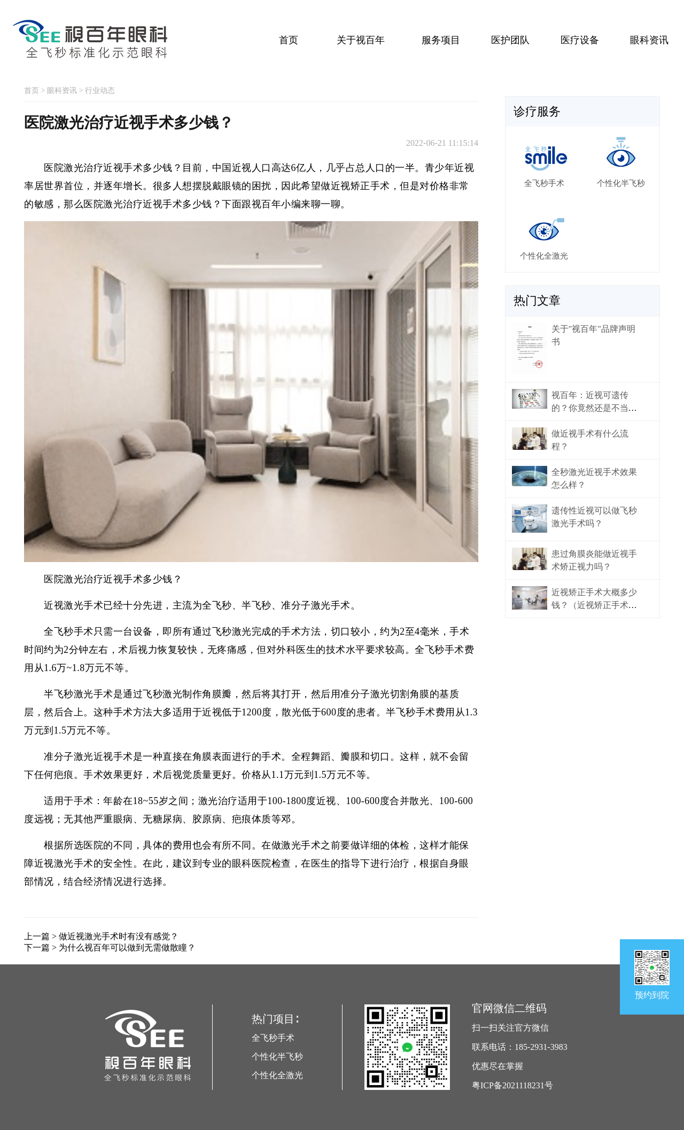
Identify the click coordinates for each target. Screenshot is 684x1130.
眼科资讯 (649, 40)
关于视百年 (361, 40)
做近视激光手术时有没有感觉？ (118, 936)
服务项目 (441, 40)
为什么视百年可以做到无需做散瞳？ (127, 947)
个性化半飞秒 (277, 1056)
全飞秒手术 (273, 1037)
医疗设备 (580, 40)
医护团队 (510, 40)
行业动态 (100, 91)
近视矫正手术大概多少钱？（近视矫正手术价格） (594, 605)
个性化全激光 (277, 1075)
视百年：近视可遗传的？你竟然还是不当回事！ (594, 408)
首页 (288, 40)
